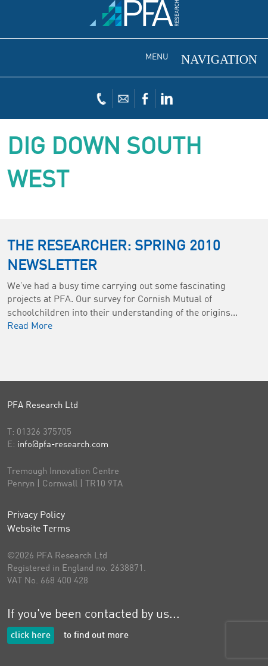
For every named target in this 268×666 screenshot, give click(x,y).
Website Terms (38, 529)
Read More (29, 326)
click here (31, 636)
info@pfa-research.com (62, 445)
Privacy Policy (36, 515)
